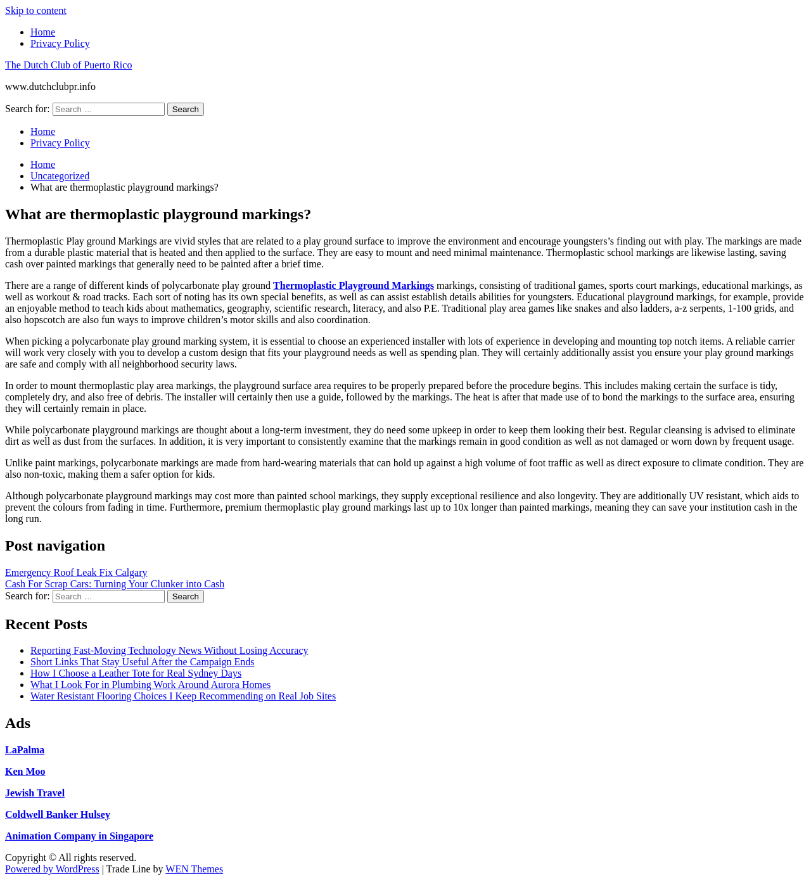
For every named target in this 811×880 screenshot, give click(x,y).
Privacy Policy (60, 43)
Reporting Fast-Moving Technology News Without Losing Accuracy (169, 650)
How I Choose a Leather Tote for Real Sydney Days (135, 673)
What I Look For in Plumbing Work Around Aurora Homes (150, 684)
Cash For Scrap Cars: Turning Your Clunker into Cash (114, 583)
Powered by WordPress (52, 869)
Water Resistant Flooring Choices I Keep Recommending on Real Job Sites (183, 696)
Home (42, 32)
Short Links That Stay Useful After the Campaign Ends (142, 661)
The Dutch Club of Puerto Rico (68, 65)
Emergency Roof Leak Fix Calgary (76, 572)
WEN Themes (194, 869)
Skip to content (36, 10)
